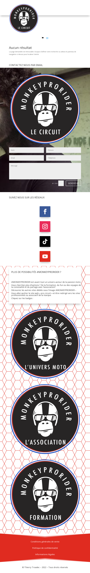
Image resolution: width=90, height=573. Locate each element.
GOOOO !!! (73, 183)
